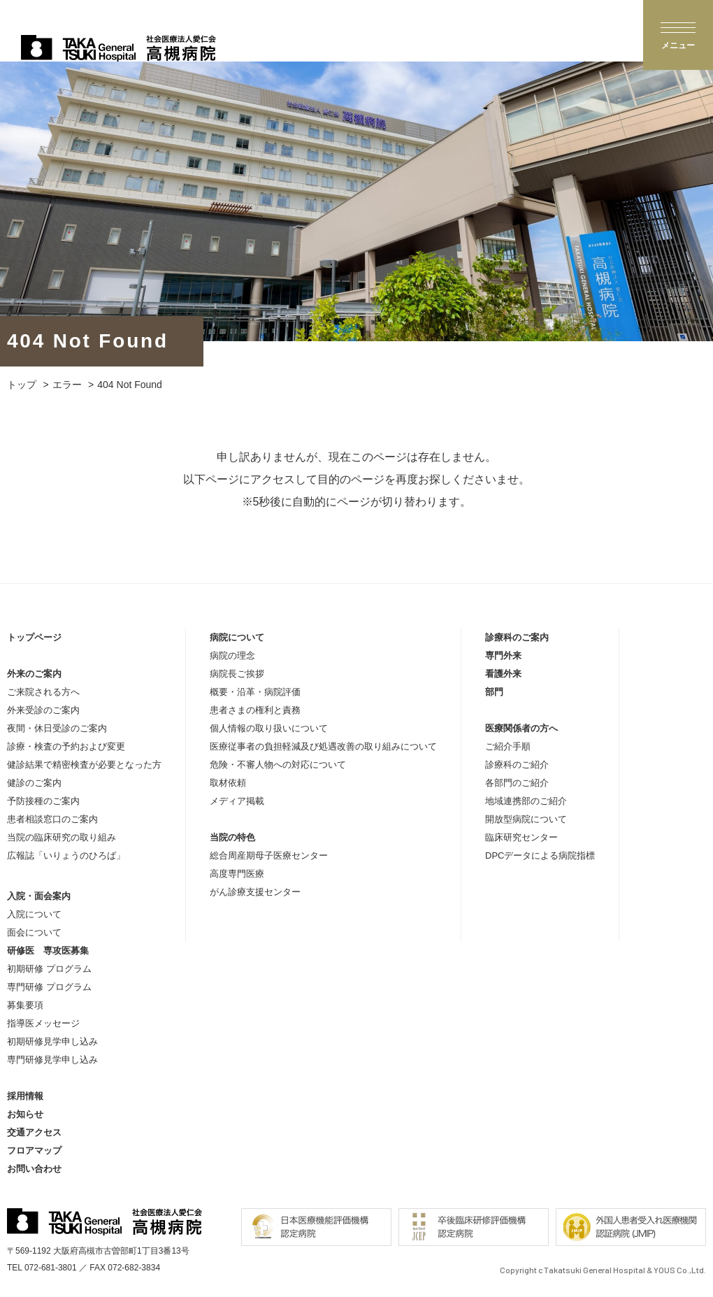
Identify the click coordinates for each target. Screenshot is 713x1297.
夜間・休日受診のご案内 (57, 728)
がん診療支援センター (255, 892)
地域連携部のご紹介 (526, 801)
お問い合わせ (34, 1168)
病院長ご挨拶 (237, 673)
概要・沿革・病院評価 (255, 692)
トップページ (34, 637)
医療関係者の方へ (521, 728)
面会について (34, 932)
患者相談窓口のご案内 (52, 819)
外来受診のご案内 (43, 710)
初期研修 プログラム (49, 968)
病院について (237, 637)
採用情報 (25, 1096)
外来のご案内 (34, 673)
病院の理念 (232, 655)
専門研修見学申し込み (52, 1059)
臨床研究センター (521, 837)
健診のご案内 (34, 783)
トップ (21, 384)
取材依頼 (228, 783)
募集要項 (25, 1005)
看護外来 (503, 673)
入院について (34, 914)
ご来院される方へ (43, 692)
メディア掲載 (237, 801)
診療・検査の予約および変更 (66, 746)
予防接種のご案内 (43, 801)
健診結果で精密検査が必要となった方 (84, 764)
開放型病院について (526, 819)
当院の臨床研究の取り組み (61, 837)
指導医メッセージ (43, 1023)
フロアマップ (34, 1150)
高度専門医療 (237, 873)
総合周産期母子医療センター (269, 855)
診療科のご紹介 (517, 764)
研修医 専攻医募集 (48, 950)
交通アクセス (34, 1132)
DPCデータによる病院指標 (540, 855)
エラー (67, 384)
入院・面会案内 (39, 896)
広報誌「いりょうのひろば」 (66, 855)
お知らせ (25, 1114)
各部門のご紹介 (517, 783)
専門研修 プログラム (49, 987)
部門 (494, 692)
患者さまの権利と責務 (255, 710)
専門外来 (503, 655)
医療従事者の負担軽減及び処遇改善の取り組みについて (323, 746)
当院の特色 (232, 837)
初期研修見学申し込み (52, 1041)
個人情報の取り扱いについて (269, 728)
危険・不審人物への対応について (278, 764)
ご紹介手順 (508, 746)
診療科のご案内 (517, 637)
